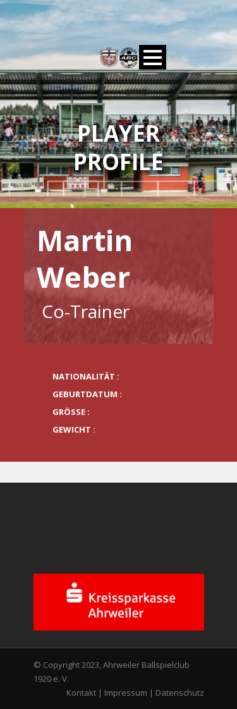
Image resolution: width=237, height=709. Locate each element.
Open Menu (152, 57)
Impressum (125, 692)
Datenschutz (179, 692)
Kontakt (81, 692)
